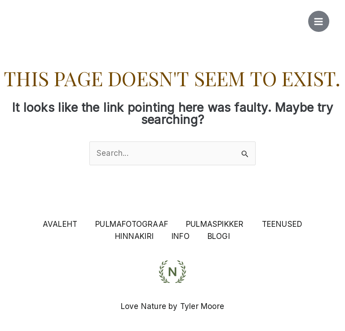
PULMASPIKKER (214, 224)
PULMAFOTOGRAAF (131, 224)
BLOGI (219, 236)
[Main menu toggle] (319, 21)
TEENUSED (282, 224)
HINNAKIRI (134, 236)
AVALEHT (60, 224)
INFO (181, 236)
